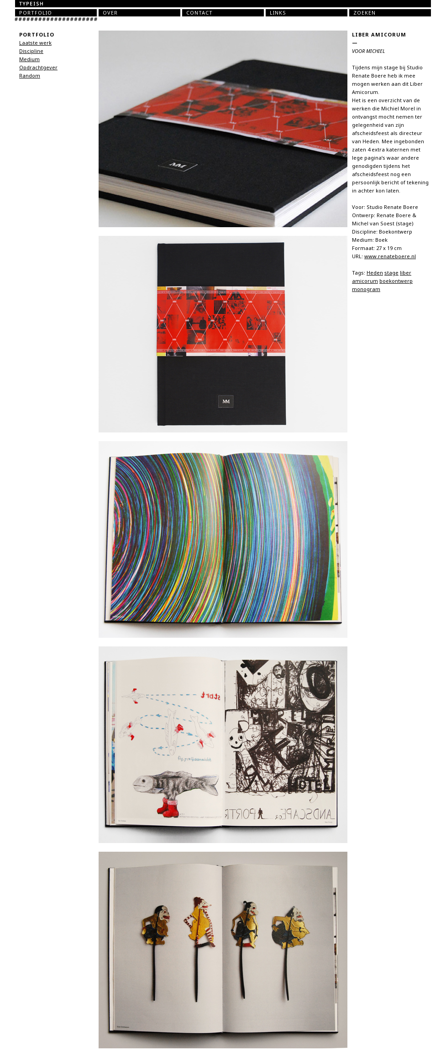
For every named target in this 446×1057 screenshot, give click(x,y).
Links (278, 12)
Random (29, 75)
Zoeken (364, 12)
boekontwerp (396, 281)
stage (391, 272)
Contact (199, 12)
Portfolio (35, 12)
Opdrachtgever (38, 67)
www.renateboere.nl (390, 256)
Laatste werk (35, 43)
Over (110, 12)
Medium (29, 59)
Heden (375, 272)
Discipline (31, 51)
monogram (366, 289)
